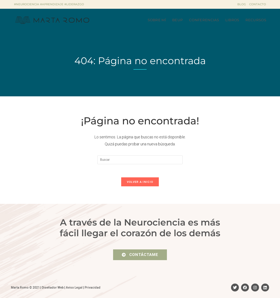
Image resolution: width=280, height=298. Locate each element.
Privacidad (92, 287)
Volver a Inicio (140, 181)
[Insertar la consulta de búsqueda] (140, 159)
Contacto (257, 4)
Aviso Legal (74, 287)
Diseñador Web (53, 287)
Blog (241, 4)
